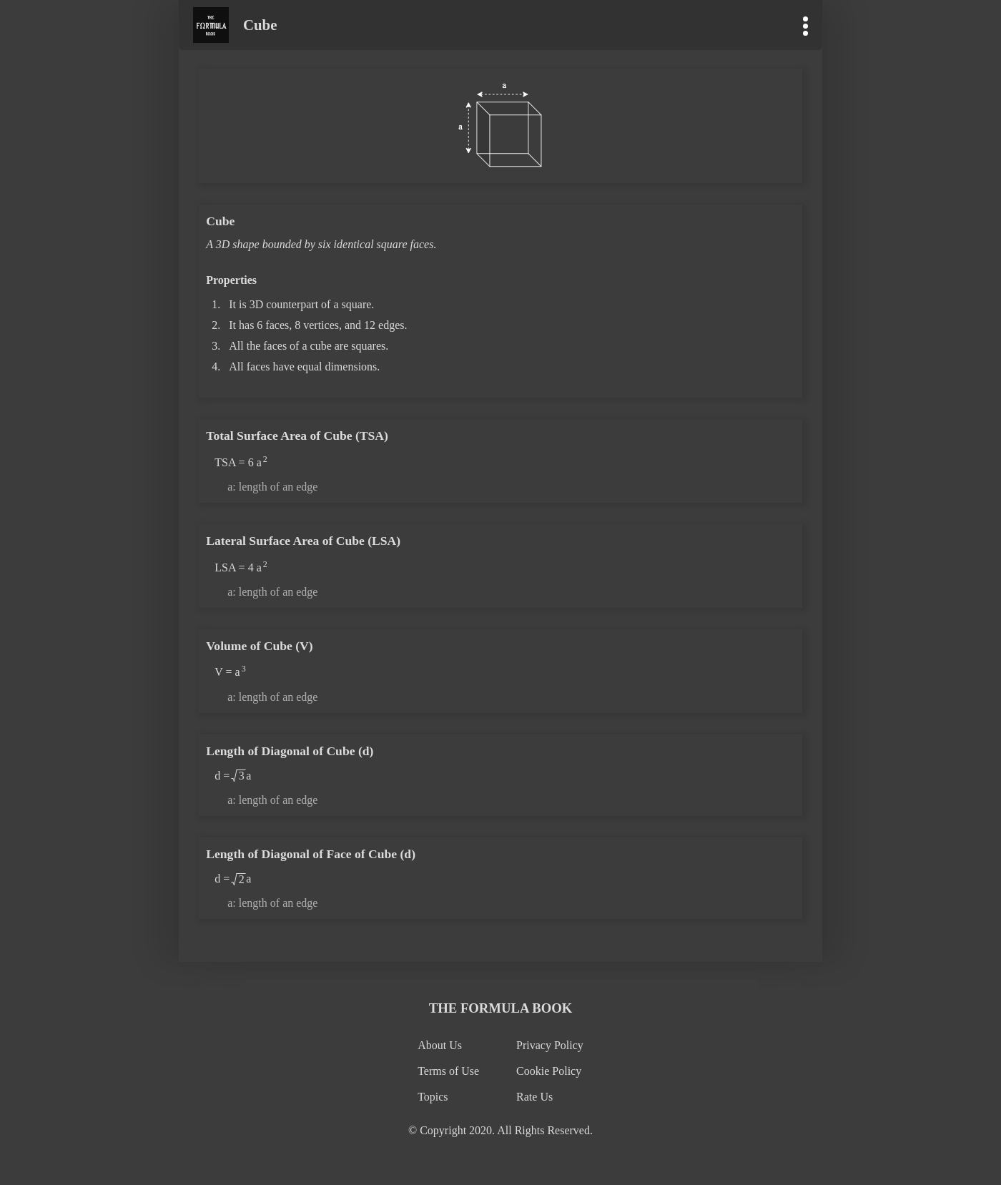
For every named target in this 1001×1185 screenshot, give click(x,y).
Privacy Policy (549, 1045)
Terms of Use (448, 1071)
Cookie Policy (548, 1071)
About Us (440, 1045)
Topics (433, 1097)
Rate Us (534, 1097)
